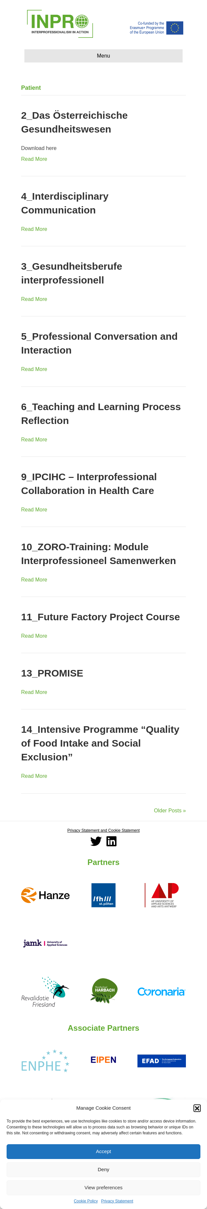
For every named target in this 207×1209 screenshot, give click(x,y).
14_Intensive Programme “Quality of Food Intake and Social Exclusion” (100, 743)
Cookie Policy (86, 1201)
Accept (103, 1151)
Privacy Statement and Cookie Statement (103, 830)
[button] (197, 1108)
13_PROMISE (52, 673)
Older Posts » (170, 810)
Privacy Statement (117, 1201)
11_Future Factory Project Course (100, 616)
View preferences (103, 1187)
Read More (34, 159)
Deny (103, 1169)
